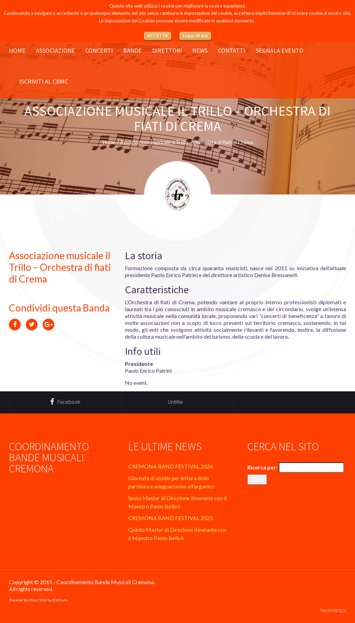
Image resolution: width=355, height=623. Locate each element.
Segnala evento (279, 50)
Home (17, 50)
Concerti (99, 50)
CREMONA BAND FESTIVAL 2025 (170, 518)
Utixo (32, 600)
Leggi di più (195, 35)
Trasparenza (333, 611)
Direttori (167, 50)
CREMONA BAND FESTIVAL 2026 (170, 466)
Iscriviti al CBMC (43, 81)
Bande (132, 50)
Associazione (55, 50)
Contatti (231, 50)
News (200, 50)
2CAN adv (59, 600)
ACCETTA (157, 35)
